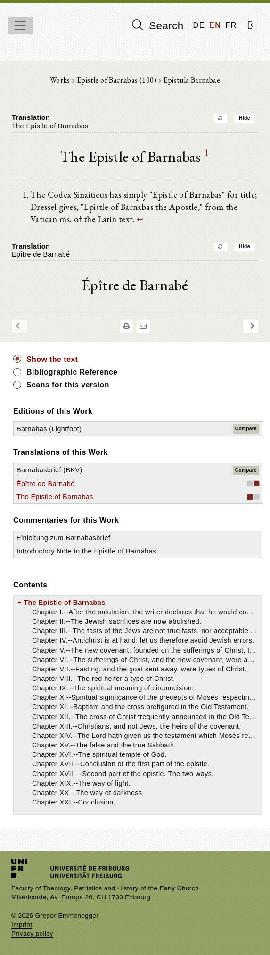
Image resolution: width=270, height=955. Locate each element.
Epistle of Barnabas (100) (117, 80)
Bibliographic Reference (71, 372)
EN (215, 25)
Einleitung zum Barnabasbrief (63, 538)
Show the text (52, 359)
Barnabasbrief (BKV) (49, 470)
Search (158, 25)
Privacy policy (32, 933)
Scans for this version (67, 385)
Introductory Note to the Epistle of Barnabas (86, 551)
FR (231, 25)
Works (60, 80)
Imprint (21, 924)
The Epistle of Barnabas (54, 497)
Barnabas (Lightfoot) (49, 429)
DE (199, 25)
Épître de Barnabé (45, 483)
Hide (244, 118)
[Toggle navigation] (20, 25)
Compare (246, 428)
